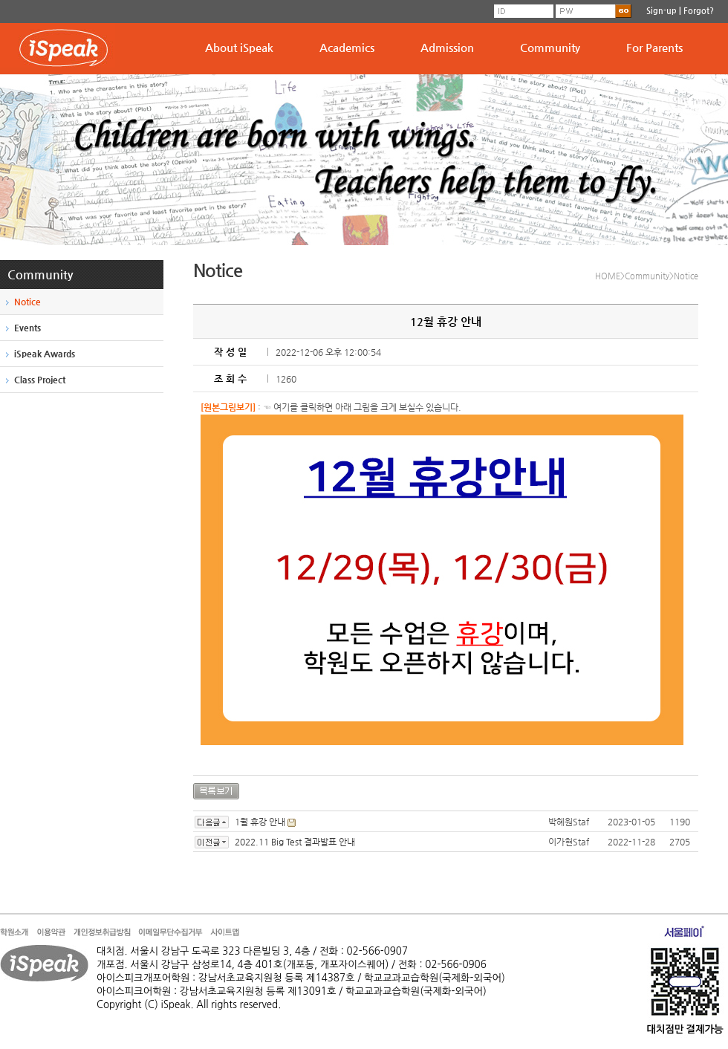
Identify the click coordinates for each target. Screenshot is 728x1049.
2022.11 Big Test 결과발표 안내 (295, 842)
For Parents (654, 47)
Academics (346, 47)
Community (550, 47)
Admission (447, 47)
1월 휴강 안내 (260, 821)
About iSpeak (239, 47)
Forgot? (698, 11)
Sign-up (661, 11)
